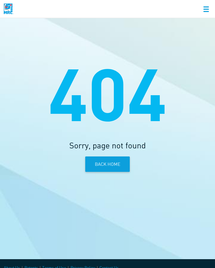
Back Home (107, 164)
